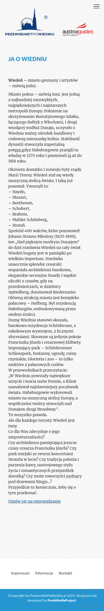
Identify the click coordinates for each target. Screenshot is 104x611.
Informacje (44, 573)
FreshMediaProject (62, 600)
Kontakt (65, 573)
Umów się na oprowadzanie (34, 501)
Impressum (20, 573)
